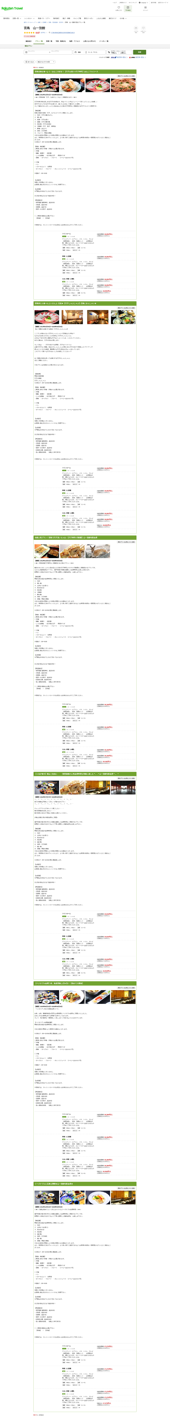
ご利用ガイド (123, 2)
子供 (94, 52)
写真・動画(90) (61, 41)
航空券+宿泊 (118, 57)
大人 (89, 52)
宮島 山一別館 (34, 28)
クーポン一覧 (103, 41)
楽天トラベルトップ (30, 22)
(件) (44, 32)
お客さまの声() (89, 41)
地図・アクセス (74, 41)
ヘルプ (115, 2)
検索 (139, 52)
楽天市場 (153, 2)
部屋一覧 (49, 41)
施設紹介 (29, 41)
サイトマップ (133, 2)
